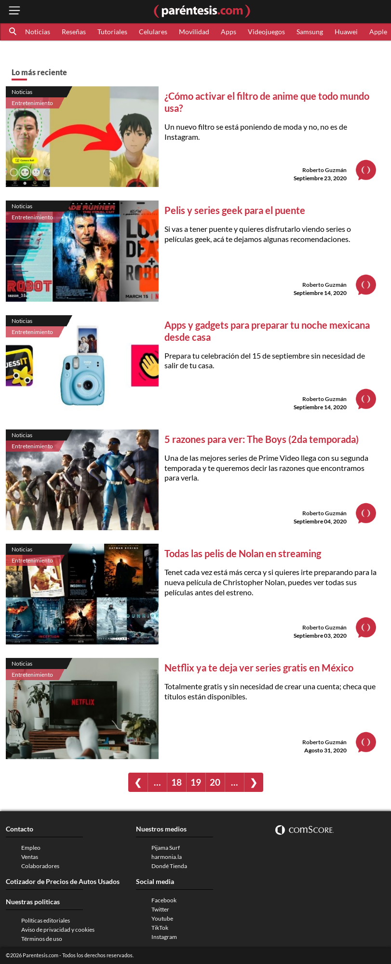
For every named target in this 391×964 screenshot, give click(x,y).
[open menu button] (14, 11)
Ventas (29, 856)
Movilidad (194, 31)
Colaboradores (40, 866)
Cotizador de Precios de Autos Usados (63, 881)
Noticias (37, 31)
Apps (228, 31)
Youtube (162, 918)
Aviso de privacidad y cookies (57, 929)
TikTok (159, 927)
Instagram (164, 936)
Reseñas (74, 31)
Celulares (153, 31)
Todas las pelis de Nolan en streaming (242, 553)
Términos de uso (41, 938)
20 (215, 782)
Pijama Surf (165, 847)
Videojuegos (266, 31)
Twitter (160, 909)
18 (176, 782)
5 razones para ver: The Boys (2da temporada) (261, 439)
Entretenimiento (32, 103)
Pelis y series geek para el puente (234, 210)
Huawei (346, 31)
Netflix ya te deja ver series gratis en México (258, 667)
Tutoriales (112, 31)
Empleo (30, 847)
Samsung (310, 31)
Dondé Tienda (169, 866)
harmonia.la (166, 856)
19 (195, 782)
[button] (13, 32)
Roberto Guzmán (324, 170)
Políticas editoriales (45, 920)
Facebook (163, 900)
